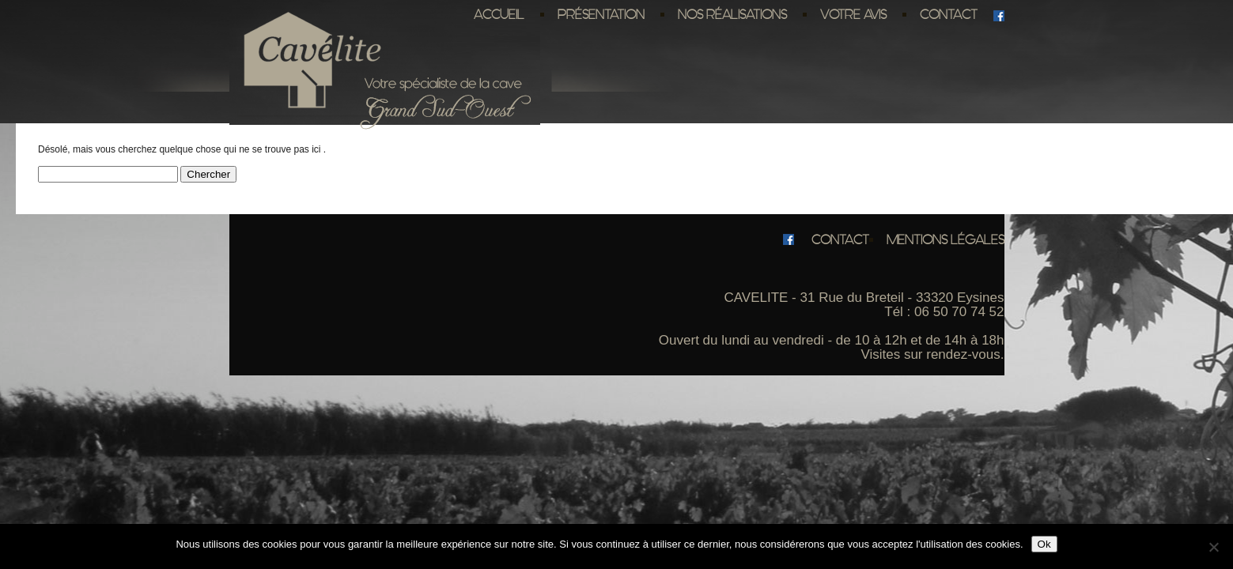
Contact (949, 14)
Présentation (601, 14)
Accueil (499, 14)
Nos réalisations (732, 14)
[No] (1213, 547)
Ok (1044, 544)
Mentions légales (945, 239)
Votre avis (853, 14)
